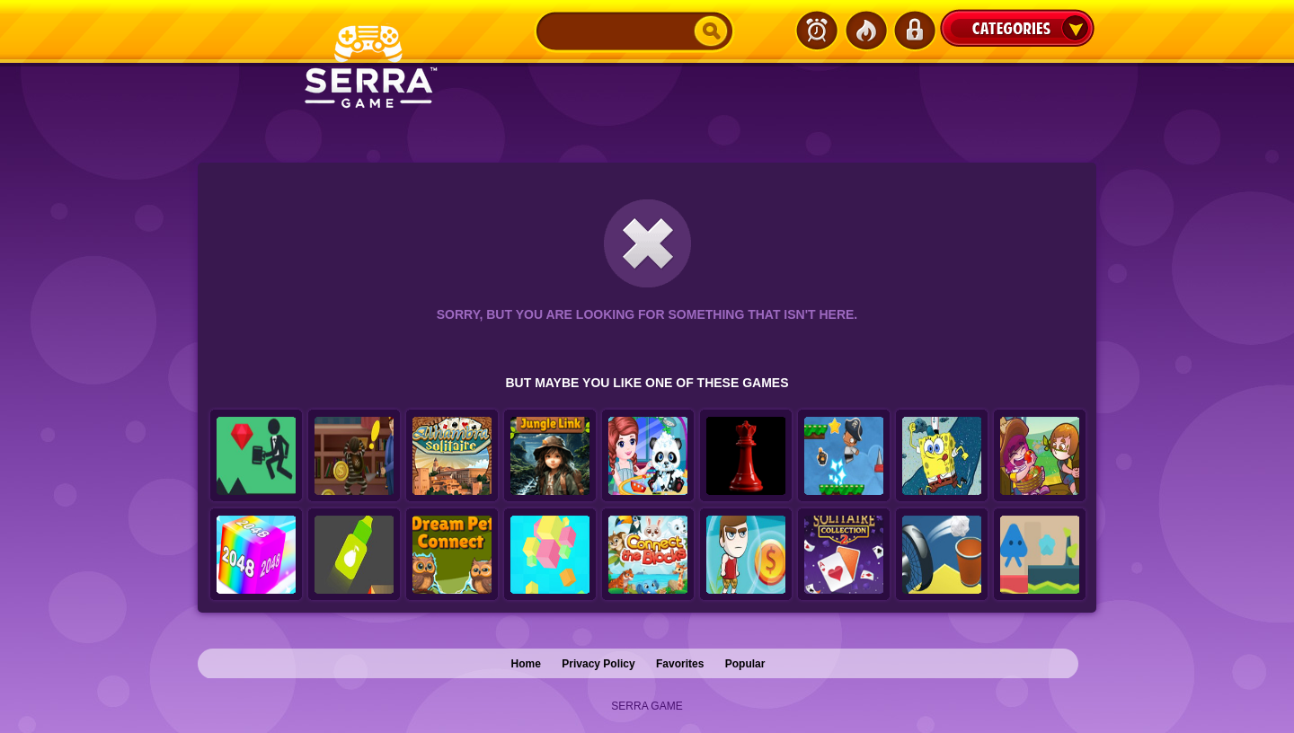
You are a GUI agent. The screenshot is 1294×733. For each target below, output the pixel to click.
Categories (1017, 28)
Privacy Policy (598, 664)
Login (913, 30)
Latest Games (816, 30)
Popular (745, 664)
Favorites (680, 664)
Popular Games (865, 30)
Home (526, 664)
